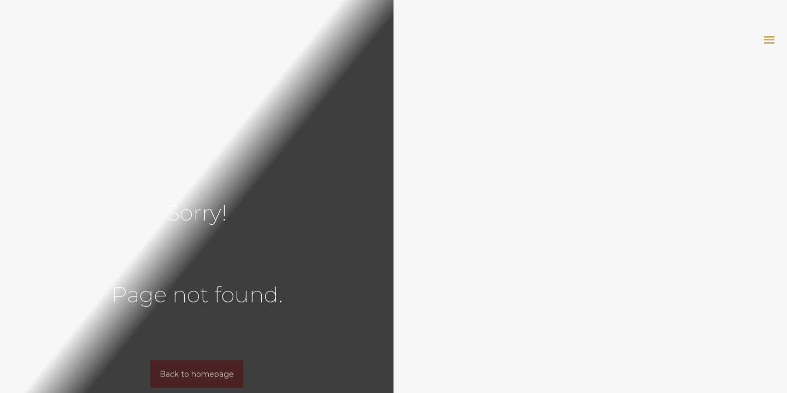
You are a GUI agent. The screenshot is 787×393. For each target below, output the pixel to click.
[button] (769, 39)
